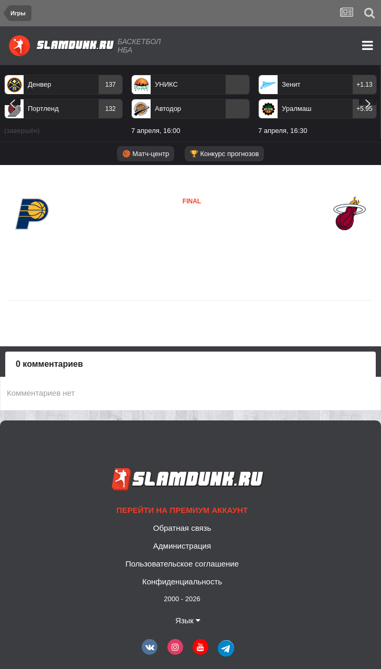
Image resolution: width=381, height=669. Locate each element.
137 (110, 84)
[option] (63, 106)
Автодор (168, 108)
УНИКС (166, 84)
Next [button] (367, 102)
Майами (166, 232)
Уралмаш (296, 108)
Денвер (39, 84)
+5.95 (364, 108)
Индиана (32, 238)
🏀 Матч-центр (145, 154)
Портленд (43, 108)
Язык (187, 620)
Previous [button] (12, 102)
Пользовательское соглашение (182, 563)
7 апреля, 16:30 (283, 131)
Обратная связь (182, 527)
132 (110, 108)
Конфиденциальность (182, 581)
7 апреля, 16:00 (156, 131)
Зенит (291, 84)
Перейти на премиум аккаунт (182, 510)
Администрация (182, 545)
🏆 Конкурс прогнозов (224, 154)
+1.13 (364, 84)
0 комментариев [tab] (49, 363)
